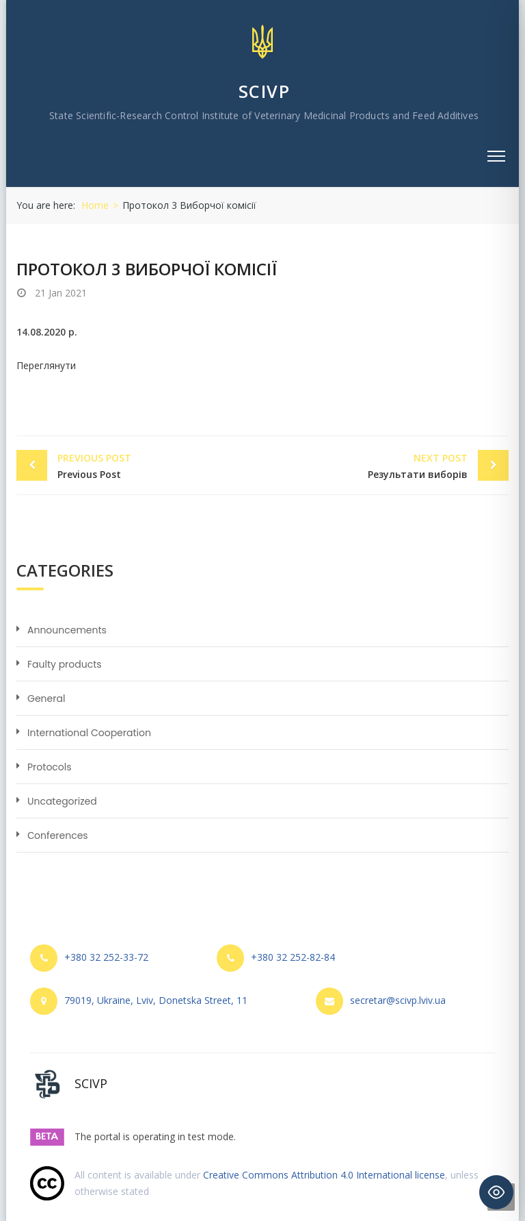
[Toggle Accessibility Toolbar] (496, 1192)
